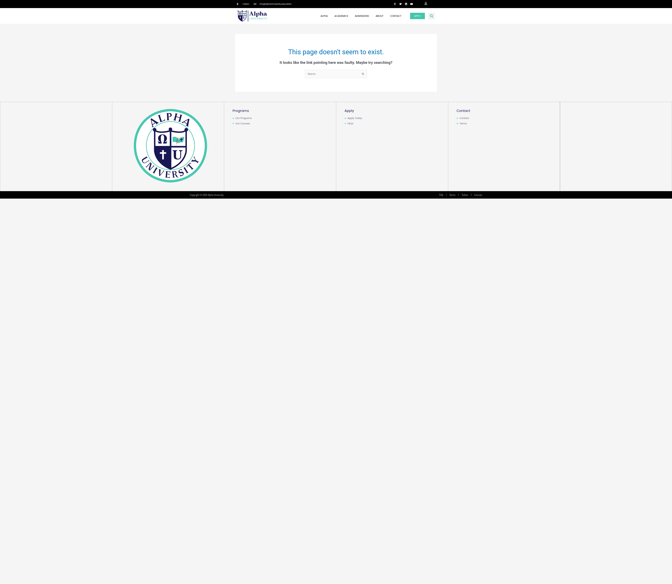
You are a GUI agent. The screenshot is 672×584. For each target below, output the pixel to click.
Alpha (324, 16)
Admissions (362, 16)
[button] (431, 16)
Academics (341, 16)
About (379, 16)
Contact (395, 16)
